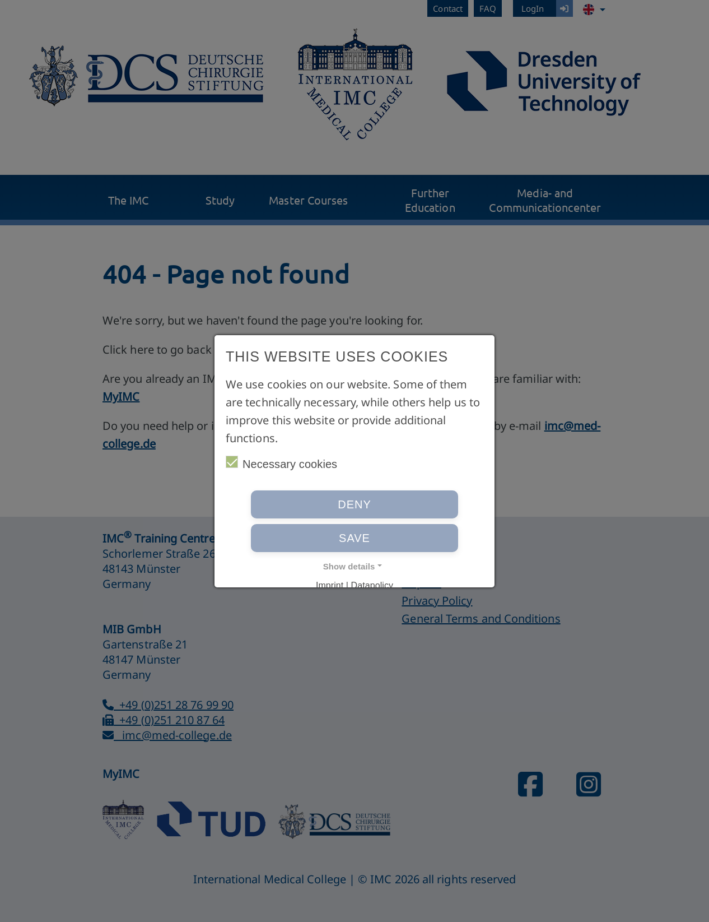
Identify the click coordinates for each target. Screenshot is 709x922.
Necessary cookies (281, 463)
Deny (354, 504)
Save (354, 538)
